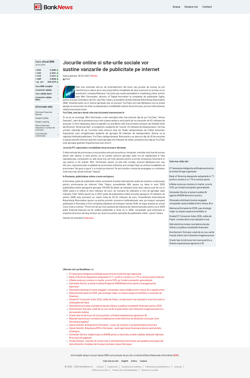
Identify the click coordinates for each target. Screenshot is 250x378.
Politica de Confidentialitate (124, 370)
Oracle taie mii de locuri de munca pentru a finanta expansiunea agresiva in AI (108, 315)
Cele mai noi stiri (110, 361)
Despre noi (191, 6)
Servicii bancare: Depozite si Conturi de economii (46, 127)
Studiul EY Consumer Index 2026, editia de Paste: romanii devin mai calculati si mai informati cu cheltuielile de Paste (190, 218)
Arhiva (134, 361)
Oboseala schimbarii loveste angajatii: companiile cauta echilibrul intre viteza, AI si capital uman (117, 290)
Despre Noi (112, 367)
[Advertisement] (125, 36)
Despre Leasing (46, 122)
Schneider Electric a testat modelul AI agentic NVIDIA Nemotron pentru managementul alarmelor (188, 194)
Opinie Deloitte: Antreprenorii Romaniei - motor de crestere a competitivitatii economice (113, 325)
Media (94, 76)
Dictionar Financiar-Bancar (46, 113)
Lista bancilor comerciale (46, 135)
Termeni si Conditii (149, 370)
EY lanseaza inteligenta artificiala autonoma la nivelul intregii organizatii (105, 274)
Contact (207, 6)
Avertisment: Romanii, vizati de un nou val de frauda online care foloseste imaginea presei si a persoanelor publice (191, 234)
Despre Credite (46, 118)
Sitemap (178, 367)
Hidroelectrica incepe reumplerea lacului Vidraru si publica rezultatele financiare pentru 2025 (115, 306)
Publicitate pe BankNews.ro (157, 367)
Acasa (176, 6)
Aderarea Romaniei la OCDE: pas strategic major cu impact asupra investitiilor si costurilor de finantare (190, 210)
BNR (176, 355)
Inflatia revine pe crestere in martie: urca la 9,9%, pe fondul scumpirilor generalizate (110, 280)
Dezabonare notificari (131, 367)
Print (66, 79)
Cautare (143, 361)
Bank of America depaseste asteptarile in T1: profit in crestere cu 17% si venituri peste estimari (116, 277)
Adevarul (89, 218)
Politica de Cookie (100, 370)
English (124, 361)
